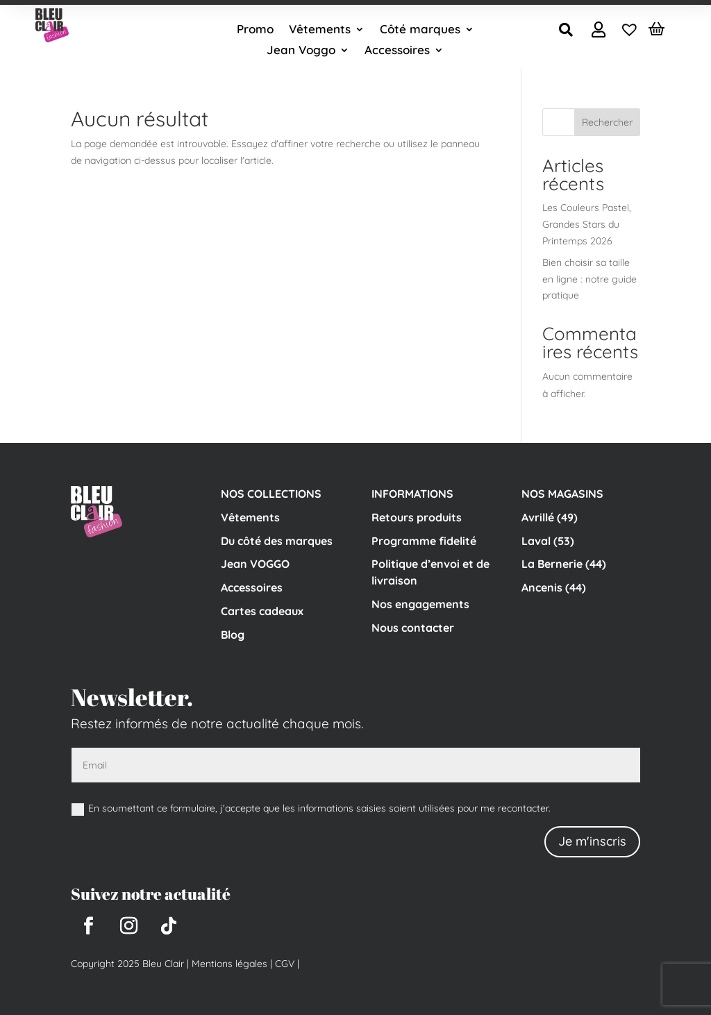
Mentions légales (229, 963)
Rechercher (607, 122)
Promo (255, 30)
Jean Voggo (301, 51)
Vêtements (320, 30)
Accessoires (397, 51)
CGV (283, 963)
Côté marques (420, 30)
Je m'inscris (592, 841)
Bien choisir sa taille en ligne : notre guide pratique (589, 279)
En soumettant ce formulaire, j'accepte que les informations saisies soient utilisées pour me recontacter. (311, 808)
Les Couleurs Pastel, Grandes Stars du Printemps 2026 (586, 224)
